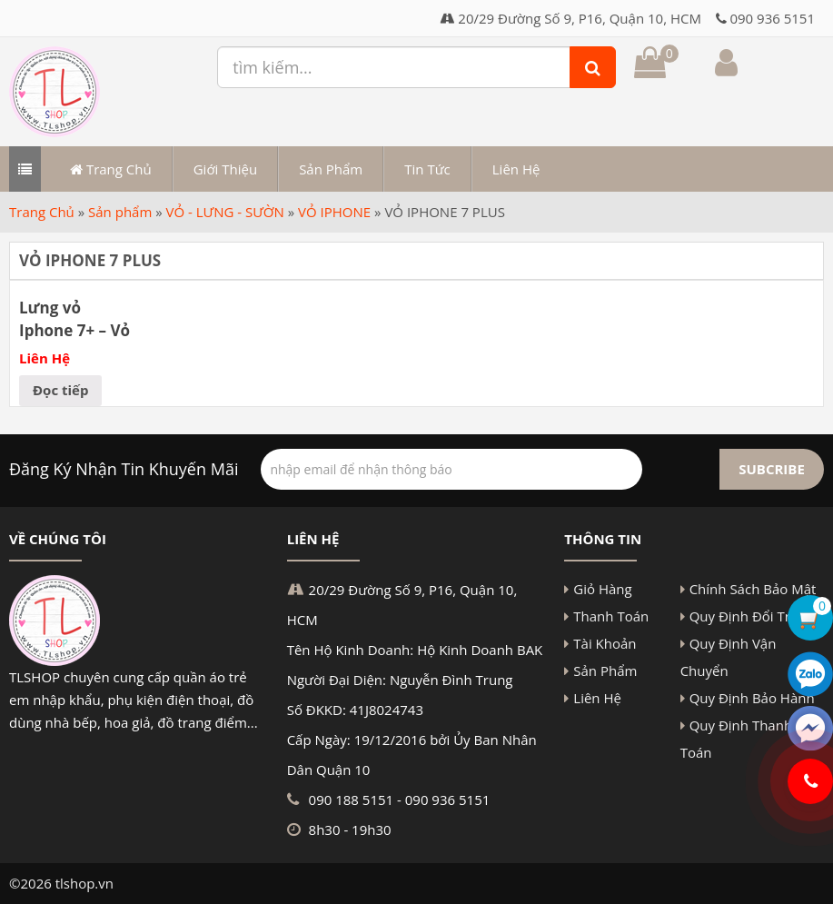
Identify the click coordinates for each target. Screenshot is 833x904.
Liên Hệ (516, 169)
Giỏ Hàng (602, 589)
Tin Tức (427, 169)
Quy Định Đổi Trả (743, 616)
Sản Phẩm (330, 169)
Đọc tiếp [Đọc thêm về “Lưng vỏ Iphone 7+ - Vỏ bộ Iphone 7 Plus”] (60, 390)
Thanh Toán (611, 616)
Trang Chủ (111, 169)
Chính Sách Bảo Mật (753, 589)
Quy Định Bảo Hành (752, 698)
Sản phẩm (120, 212)
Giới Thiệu (225, 169)
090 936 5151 (772, 18)
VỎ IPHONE (334, 212)
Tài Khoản (604, 643)
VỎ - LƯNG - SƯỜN (225, 212)
